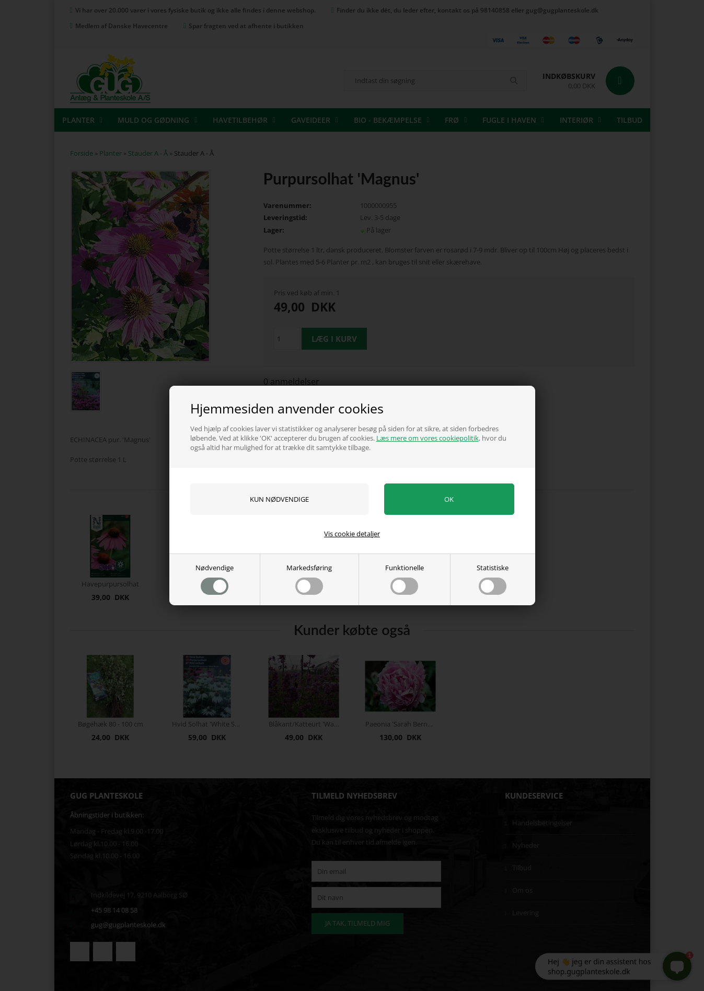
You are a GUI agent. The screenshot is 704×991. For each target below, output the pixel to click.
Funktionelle (404, 579)
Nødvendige (214, 579)
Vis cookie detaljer (352, 533)
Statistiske (493, 579)
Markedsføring (309, 579)
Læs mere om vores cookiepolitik (427, 438)
